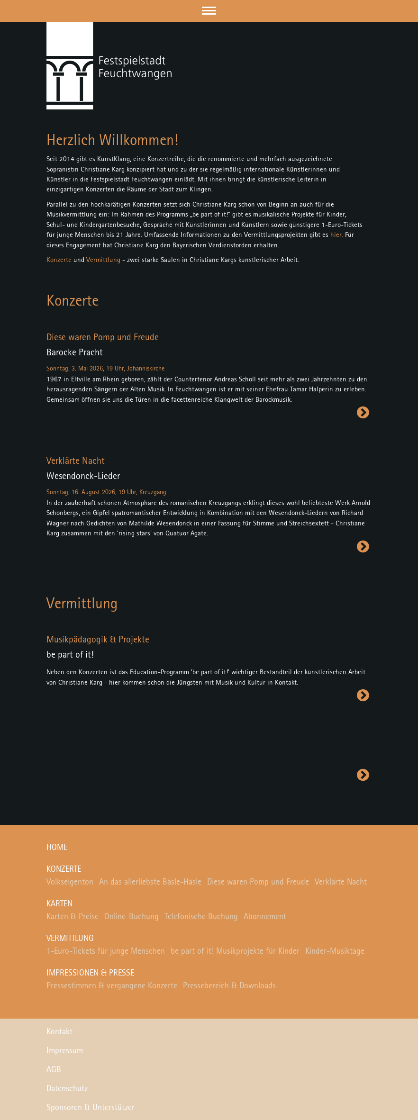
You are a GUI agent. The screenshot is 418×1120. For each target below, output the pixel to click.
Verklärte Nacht (341, 882)
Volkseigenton (69, 882)
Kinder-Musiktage (334, 951)
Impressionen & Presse (90, 973)
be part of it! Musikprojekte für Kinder (235, 951)
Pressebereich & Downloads (229, 986)
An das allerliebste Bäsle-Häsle (150, 882)
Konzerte (59, 260)
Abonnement (265, 916)
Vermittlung (103, 260)
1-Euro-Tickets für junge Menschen (105, 951)
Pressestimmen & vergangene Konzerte (111, 986)
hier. (336, 235)
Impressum (64, 1051)
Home (56, 847)
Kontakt (59, 1032)
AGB (53, 1070)
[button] (209, 11)
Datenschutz (67, 1088)
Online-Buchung (131, 916)
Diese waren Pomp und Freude (258, 882)
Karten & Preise (72, 916)
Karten (59, 904)
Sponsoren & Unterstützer (90, 1107)
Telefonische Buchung (201, 916)
